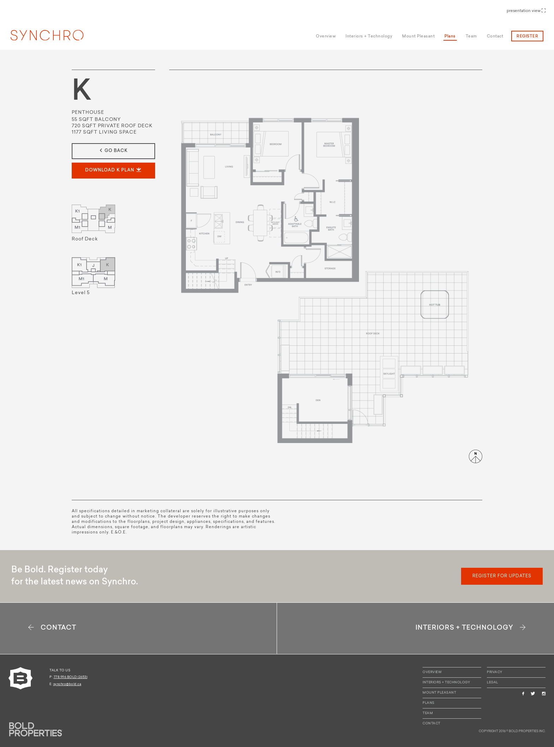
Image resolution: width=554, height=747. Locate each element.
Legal (492, 682)
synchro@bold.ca (67, 684)
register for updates (501, 576)
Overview (432, 672)
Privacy (494, 672)
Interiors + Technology (446, 682)
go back (114, 150)
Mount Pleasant (439, 692)
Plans (429, 703)
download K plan (113, 170)
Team (428, 713)
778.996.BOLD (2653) (71, 677)
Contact (432, 723)
